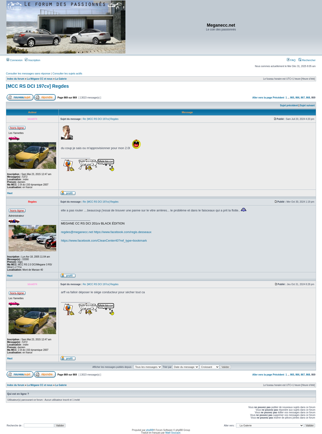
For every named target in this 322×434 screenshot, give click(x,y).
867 (303, 97)
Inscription (32, 60)
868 (308, 97)
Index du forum (15, 79)
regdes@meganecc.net (77, 232)
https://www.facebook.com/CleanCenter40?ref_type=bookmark (104, 240)
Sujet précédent (289, 105)
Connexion (14, 60)
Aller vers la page (262, 97)
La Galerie (61, 79)
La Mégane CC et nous (39, 79)
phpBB (149, 430)
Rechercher (307, 60)
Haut (9, 193)
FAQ (291, 60)
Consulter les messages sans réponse (28, 73)
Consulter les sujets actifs (67, 73)
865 (292, 97)
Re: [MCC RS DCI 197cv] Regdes (101, 119)
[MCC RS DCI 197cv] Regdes (37, 86)
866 (298, 97)
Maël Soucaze (172, 432)
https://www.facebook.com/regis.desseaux (122, 232)
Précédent (278, 97)
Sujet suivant (307, 105)
